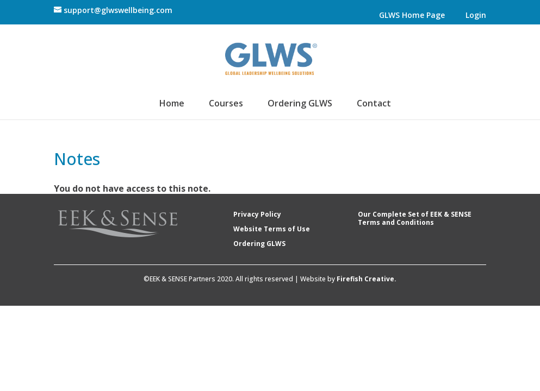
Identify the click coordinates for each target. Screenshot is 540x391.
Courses (226, 104)
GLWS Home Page (412, 15)
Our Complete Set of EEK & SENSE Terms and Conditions (414, 218)
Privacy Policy (257, 214)
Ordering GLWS (300, 104)
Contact (374, 104)
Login (476, 15)
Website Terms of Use (271, 229)
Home (172, 104)
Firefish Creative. (366, 278)
